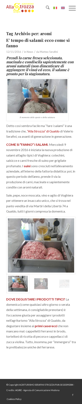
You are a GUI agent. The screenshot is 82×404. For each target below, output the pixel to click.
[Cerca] (46, 8)
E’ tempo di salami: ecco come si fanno (38, 42)
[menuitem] (46, 8)
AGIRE (18, 390)
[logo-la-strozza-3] (34, 8)
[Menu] (70, 8)
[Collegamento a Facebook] (73, 395)
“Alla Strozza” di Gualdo (43, 131)
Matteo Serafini (49, 51)
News (30, 51)
